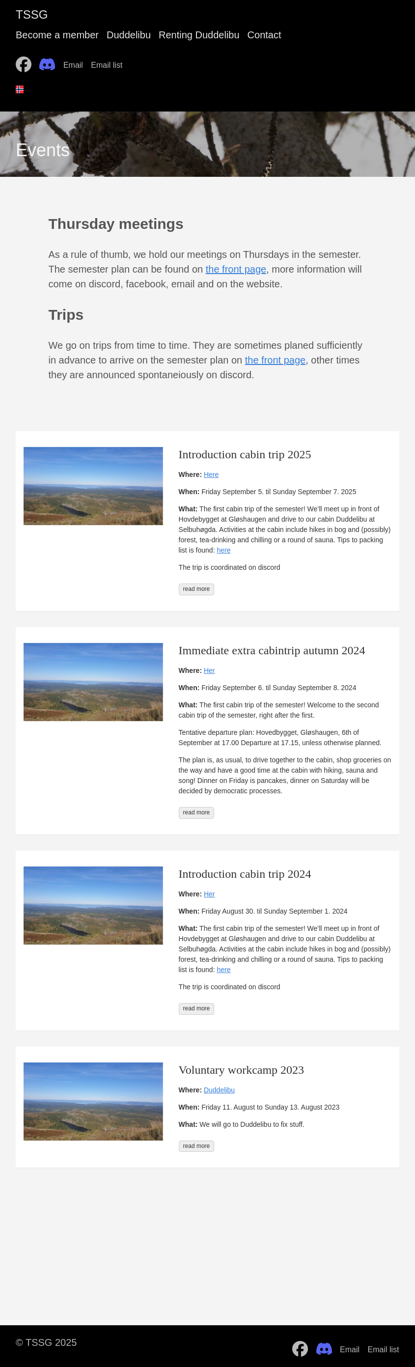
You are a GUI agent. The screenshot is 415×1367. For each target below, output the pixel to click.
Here (211, 474)
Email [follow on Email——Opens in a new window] (76, 65)
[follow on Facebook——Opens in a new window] (26, 61)
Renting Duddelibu (199, 34)
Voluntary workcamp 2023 (241, 1069)
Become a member (57, 34)
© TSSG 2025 (46, 1342)
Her (209, 670)
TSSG (32, 14)
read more (196, 589)
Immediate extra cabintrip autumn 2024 (272, 650)
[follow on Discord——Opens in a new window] (50, 61)
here (223, 550)
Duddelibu (129, 34)
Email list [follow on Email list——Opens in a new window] (109, 65)
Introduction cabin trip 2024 (245, 873)
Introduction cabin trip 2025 (245, 454)
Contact (264, 34)
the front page (236, 269)
